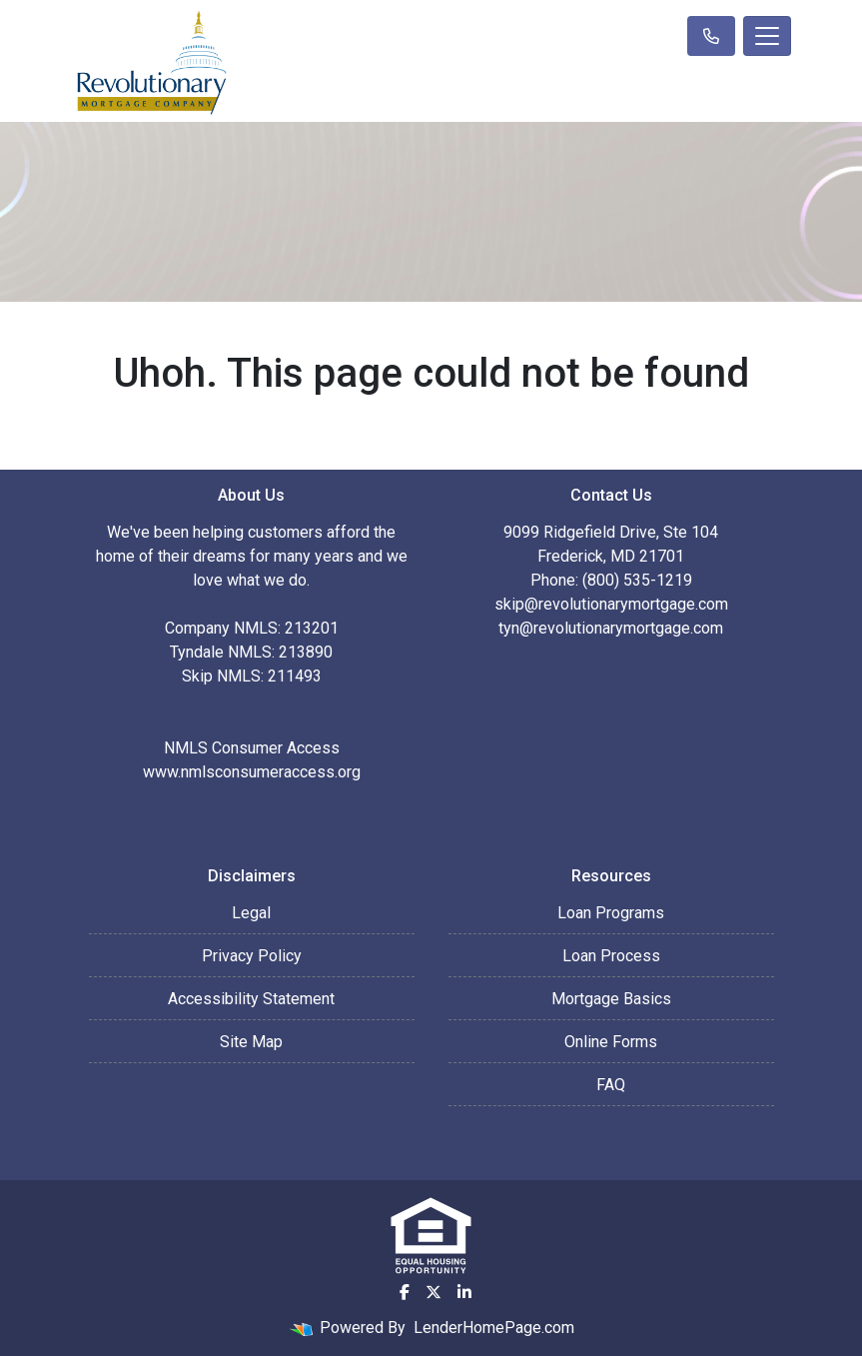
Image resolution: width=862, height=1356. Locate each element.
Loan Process (611, 955)
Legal (251, 912)
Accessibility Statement (251, 998)
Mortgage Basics (611, 998)
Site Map (251, 1041)
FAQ (610, 1084)
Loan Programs (610, 912)
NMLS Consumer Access (252, 747)
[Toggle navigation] (767, 36)
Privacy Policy (252, 955)
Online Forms (610, 1041)
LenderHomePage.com (494, 1327)
